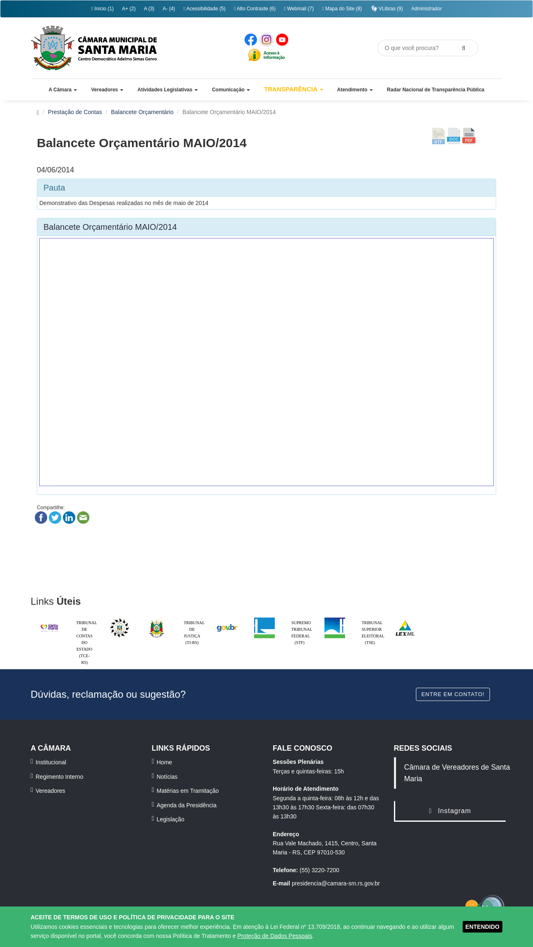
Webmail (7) (299, 9)
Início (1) (102, 9)
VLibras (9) (386, 8)
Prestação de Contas (75, 112)
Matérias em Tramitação (188, 790)
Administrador (426, 9)
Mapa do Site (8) (342, 9)
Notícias (167, 776)
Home (164, 762)
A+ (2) (129, 9)
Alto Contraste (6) (255, 9)
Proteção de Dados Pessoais (275, 936)
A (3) (149, 9)
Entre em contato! (453, 694)
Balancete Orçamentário (142, 112)
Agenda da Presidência (187, 805)
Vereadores (50, 790)
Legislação (171, 819)
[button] (62, 89)
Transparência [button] (293, 89)
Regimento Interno (59, 776)
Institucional (51, 762)
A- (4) (169, 9)
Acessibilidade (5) (204, 9)
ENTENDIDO (482, 926)
